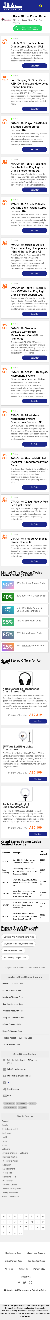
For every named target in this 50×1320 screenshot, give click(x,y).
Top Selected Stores (36, 1261)
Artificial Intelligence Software (15, 1153)
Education (7, 1165)
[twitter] (24, 1282)
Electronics (6, 1133)
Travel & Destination (10, 1197)
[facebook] (19, 1282)
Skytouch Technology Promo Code (18, 944)
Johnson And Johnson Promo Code (19, 937)
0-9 (20, 1232)
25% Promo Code (30, 645)
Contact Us (23, 1269)
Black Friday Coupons (36, 1253)
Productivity (8, 1181)
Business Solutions (10, 1157)
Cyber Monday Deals (13, 1261)
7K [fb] (8, 1082)
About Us (9, 1269)
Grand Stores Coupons (36, 968)
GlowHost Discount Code (13, 1004)
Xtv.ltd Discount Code (11, 1045)
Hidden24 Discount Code (13, 984)
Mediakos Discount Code (13, 997)
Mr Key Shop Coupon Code (15, 958)
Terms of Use (25, 1277)
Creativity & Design (10, 1161)
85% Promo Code (29, 633)
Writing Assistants (10, 1193)
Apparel (5, 1121)
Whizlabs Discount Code (13, 1011)
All (4, 1216)
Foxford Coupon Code (12, 990)
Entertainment (9, 1169)
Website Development (12, 1189)
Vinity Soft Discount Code (13, 1018)
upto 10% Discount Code (30, 609)
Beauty (5, 1125)
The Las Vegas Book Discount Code (17, 1038)
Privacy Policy (39, 1269)
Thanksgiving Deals (13, 1253)
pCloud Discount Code (12, 1024)
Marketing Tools (9, 1177)
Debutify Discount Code (12, 1031)
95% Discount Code (29, 620)
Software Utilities (10, 1185)
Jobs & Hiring (8, 1173)
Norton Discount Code (13, 951)
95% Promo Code (31, 583)
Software (6, 1149)
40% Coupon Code (32, 595)
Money (5, 1145)
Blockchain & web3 (10, 1129)
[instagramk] (30, 1282)
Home (4, 1141)
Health (4, 1137)
